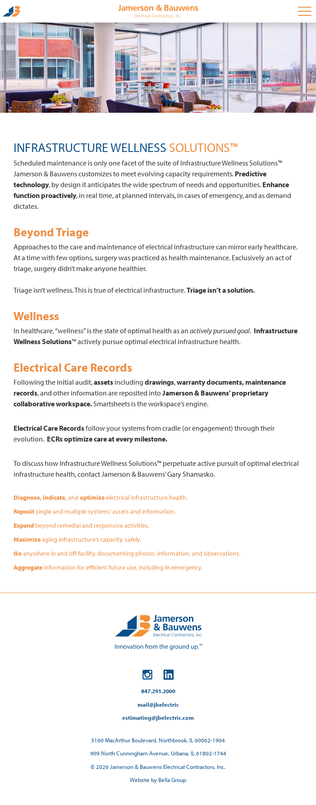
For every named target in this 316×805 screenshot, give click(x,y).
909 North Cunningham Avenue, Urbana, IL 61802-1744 (158, 753)
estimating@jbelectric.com (158, 717)
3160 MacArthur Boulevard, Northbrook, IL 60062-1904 (158, 740)
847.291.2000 (158, 691)
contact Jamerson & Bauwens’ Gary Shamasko (146, 473)
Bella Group (172, 779)
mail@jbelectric (158, 704)
